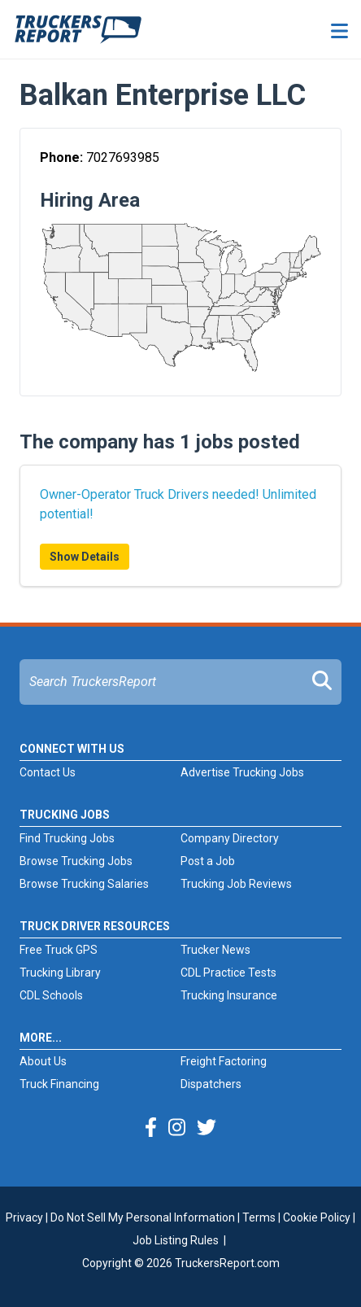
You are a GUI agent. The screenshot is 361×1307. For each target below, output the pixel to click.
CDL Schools (51, 995)
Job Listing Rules (176, 1240)
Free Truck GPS (59, 949)
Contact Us (48, 772)
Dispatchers (210, 1084)
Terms (259, 1217)
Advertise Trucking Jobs (242, 772)
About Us (43, 1061)
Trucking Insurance (228, 995)
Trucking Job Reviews (236, 883)
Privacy (24, 1217)
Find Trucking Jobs (67, 838)
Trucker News (215, 949)
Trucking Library (60, 972)
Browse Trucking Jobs (76, 861)
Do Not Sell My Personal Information (142, 1217)
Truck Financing (59, 1084)
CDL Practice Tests (228, 972)
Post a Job (207, 861)
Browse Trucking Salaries (84, 883)
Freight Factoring (223, 1061)
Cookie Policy (316, 1217)
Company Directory (229, 838)
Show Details (85, 556)
